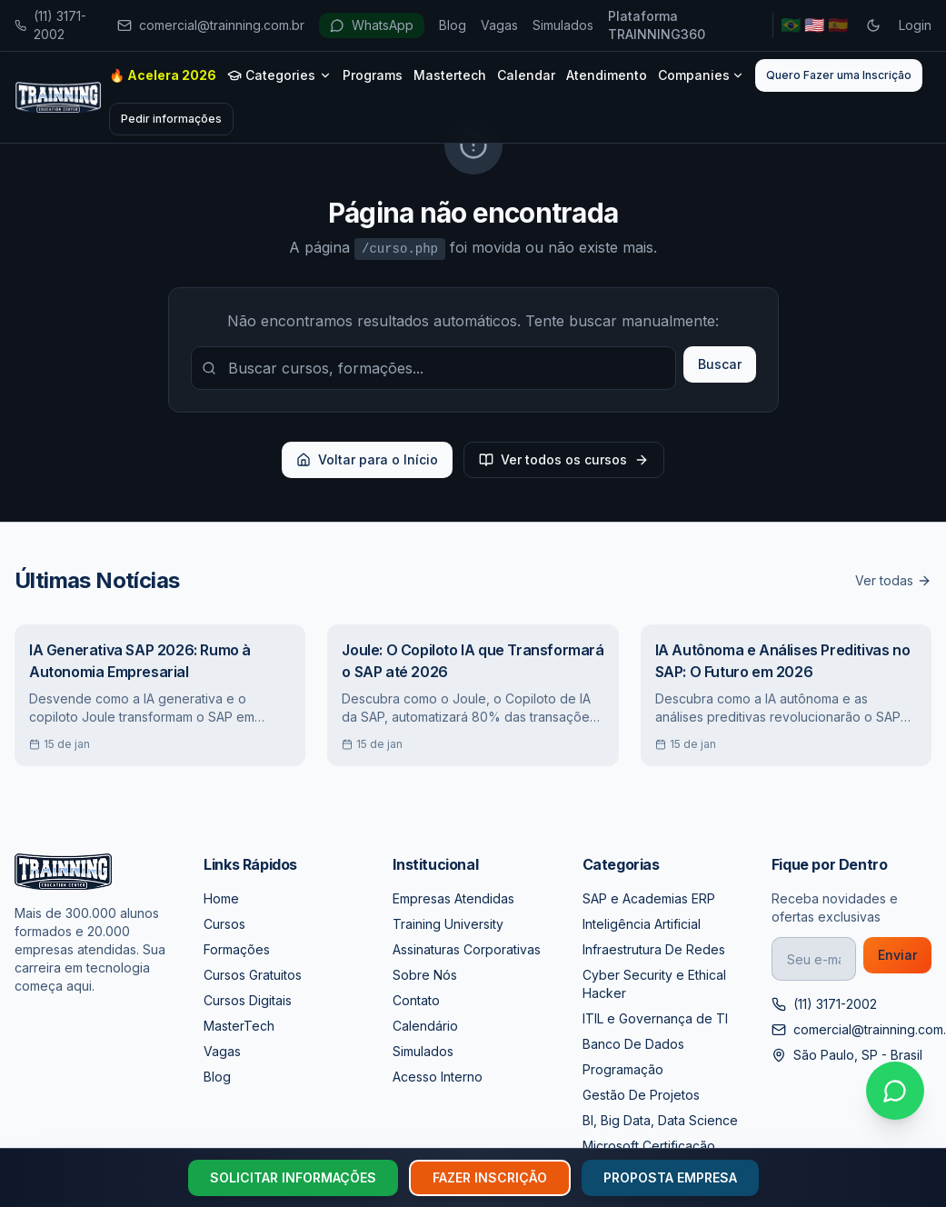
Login (915, 25)
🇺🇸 (814, 25)
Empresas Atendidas (453, 898)
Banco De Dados (633, 1044)
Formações (237, 949)
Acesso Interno (438, 1076)
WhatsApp (371, 25)
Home (221, 898)
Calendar (526, 75)
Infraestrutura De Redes (654, 949)
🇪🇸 (838, 25)
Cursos (224, 924)
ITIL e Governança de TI (655, 1018)
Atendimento (606, 75)
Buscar (720, 364)
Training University (448, 924)
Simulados (563, 25)
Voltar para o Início (367, 459)
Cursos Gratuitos (253, 975)
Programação (623, 1069)
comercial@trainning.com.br (210, 25)
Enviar (897, 955)
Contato (416, 1000)
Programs (373, 75)
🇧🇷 (791, 25)
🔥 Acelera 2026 (162, 75)
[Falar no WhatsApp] (895, 1091)
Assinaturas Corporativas (467, 949)
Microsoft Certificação (649, 1145)
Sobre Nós (425, 975)
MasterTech (239, 1025)
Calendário (425, 1025)
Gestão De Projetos (641, 1094)
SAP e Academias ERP (649, 898)
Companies (701, 75)
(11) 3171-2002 (50, 25)
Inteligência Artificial (642, 924)
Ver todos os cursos (564, 459)
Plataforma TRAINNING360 (656, 25)
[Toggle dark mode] (873, 25)
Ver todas (893, 580)
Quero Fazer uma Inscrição (838, 75)
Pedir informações (171, 118)
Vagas (499, 25)
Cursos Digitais (248, 1000)
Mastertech (449, 75)
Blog (452, 25)
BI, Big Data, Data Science (660, 1120)
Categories (279, 75)
